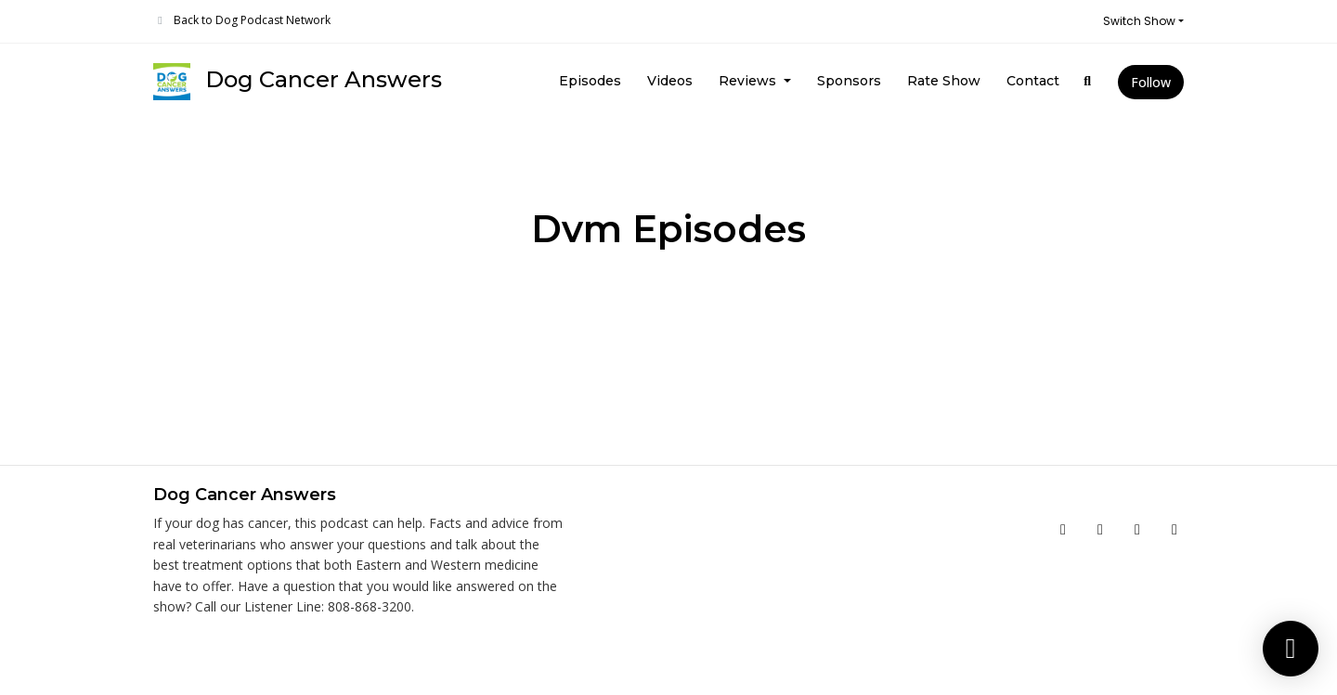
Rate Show (943, 80)
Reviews (749, 80)
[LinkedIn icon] (1174, 529)
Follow (1151, 82)
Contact (1032, 80)
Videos (670, 80)
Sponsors (849, 80)
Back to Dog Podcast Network (252, 20)
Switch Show (1139, 21)
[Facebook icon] (1063, 529)
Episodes (590, 80)
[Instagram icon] (1137, 529)
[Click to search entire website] (1088, 81)
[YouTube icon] (1100, 529)
